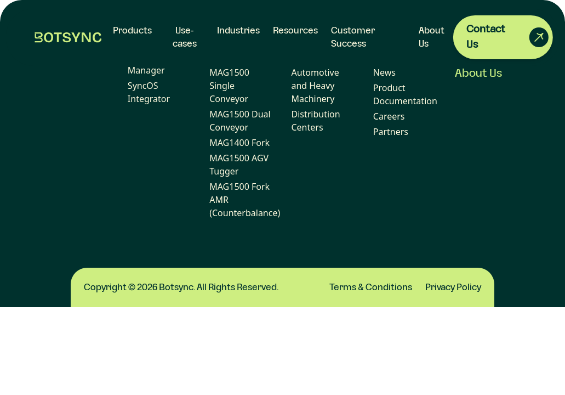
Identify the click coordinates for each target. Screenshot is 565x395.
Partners (390, 132)
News (384, 72)
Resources (295, 31)
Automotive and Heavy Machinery (315, 85)
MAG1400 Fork (239, 143)
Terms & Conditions (370, 287)
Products (132, 31)
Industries (238, 31)
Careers (389, 116)
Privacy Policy (453, 287)
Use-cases (185, 37)
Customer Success (353, 37)
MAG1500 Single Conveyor (229, 85)
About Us (479, 73)
